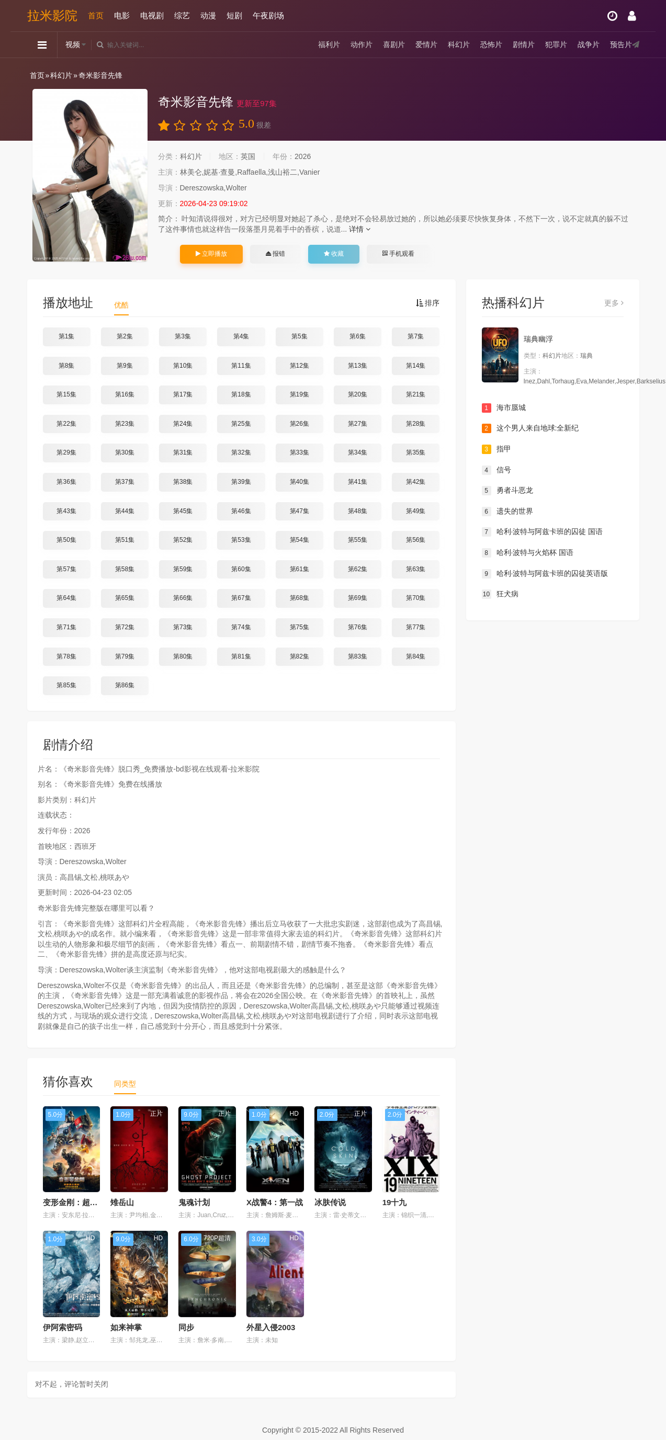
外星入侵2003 (270, 1327)
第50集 (66, 539)
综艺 (182, 15)
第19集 (299, 394)
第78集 (66, 656)
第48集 (357, 511)
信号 (496, 470)
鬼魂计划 (194, 1202)
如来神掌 (126, 1327)
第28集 (415, 423)
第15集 (66, 394)
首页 (96, 15)
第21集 (415, 394)
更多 (614, 303)
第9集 (125, 365)
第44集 (124, 511)
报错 (275, 253)
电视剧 (152, 15)
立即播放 (211, 253)
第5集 (299, 336)
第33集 (299, 452)
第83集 (357, 656)
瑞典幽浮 (538, 339)
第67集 (241, 598)
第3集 (183, 336)
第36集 (66, 481)
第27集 (357, 423)
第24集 (183, 423)
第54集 (299, 539)
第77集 (415, 627)
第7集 (416, 336)
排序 (428, 303)
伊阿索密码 (62, 1327)
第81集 (241, 656)
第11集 (241, 365)
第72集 (124, 627)
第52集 (183, 539)
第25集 (241, 423)
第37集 (124, 481)
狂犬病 (500, 594)
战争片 (589, 44)
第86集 (124, 685)
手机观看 (398, 253)
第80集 (183, 656)
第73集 (183, 627)
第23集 (124, 423)
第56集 (415, 539)
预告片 (621, 44)
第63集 (415, 569)
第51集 (124, 539)
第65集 (124, 598)
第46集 (241, 511)
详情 (359, 229)
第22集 (66, 423)
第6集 (357, 336)
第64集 (66, 598)
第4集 (241, 336)
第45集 (183, 511)
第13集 (357, 365)
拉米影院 (52, 15)
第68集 (299, 598)
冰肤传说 (330, 1202)
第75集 (299, 627)
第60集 (241, 569)
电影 (122, 15)
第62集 (357, 569)
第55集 (357, 539)
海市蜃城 (504, 408)
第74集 (241, 627)
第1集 (67, 336)
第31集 (183, 452)
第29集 (66, 452)
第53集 (241, 539)
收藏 (334, 253)
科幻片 (459, 44)
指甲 (496, 449)
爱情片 (426, 44)
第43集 (66, 511)
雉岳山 (122, 1202)
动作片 (361, 44)
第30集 (124, 452)
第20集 (357, 394)
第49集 (415, 511)
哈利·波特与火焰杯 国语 (528, 553)
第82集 (299, 656)
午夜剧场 (268, 15)
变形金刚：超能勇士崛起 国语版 (99, 1202)
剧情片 (524, 44)
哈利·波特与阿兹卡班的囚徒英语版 (545, 574)
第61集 (299, 569)
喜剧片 (394, 44)
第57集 (66, 569)
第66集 (183, 598)
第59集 (183, 569)
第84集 (415, 656)
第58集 (124, 569)
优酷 (121, 305)
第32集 (241, 452)
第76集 (357, 627)
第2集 (125, 336)
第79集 (124, 656)
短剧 (234, 15)
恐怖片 (491, 44)
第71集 (66, 627)
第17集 (183, 394)
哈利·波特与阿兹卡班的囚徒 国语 (542, 532)
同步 (186, 1327)
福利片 (329, 44)
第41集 (357, 481)
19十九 (394, 1202)
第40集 (299, 481)
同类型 (125, 1084)
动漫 (208, 15)
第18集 (241, 394)
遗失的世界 (507, 511)
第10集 (183, 365)
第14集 (415, 365)
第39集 (241, 481)
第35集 (415, 452)
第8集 (67, 365)
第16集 (124, 394)
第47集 (299, 511)
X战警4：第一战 (274, 1202)
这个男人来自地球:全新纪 (530, 428)
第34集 (357, 452)
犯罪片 (556, 44)
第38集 (183, 481)
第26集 (299, 423)
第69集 (357, 598)
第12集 (299, 365)
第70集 (415, 598)
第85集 (66, 685)
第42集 (415, 481)
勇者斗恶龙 (507, 490)
